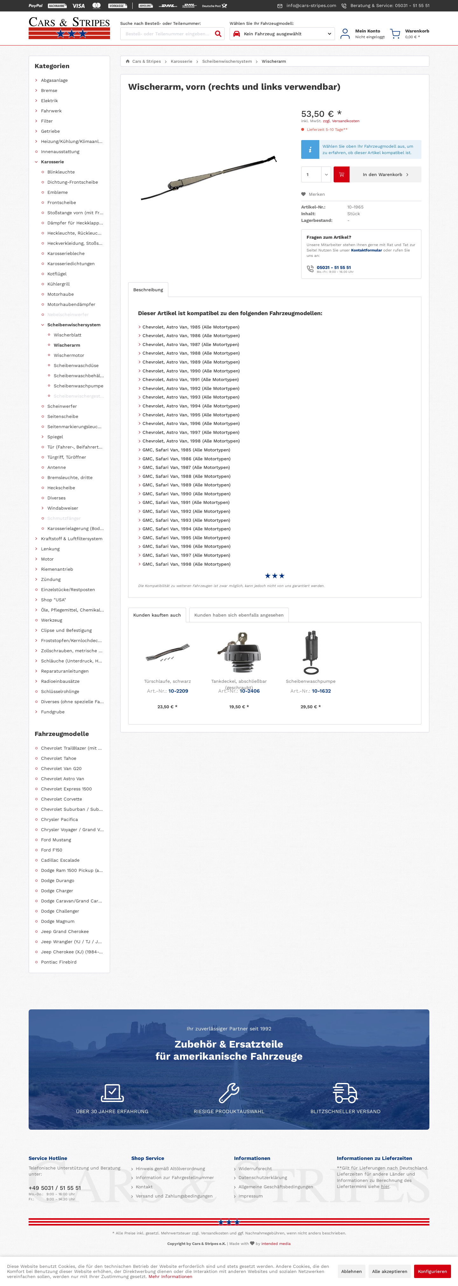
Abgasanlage (54, 80)
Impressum (250, 1195)
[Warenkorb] (409, 34)
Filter (47, 121)
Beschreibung (148, 289)
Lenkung (50, 548)
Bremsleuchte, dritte (70, 477)
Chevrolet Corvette (61, 799)
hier (385, 1186)
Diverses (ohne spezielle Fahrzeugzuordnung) (72, 701)
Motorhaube (60, 294)
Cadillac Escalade (60, 860)
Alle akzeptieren (389, 1271)
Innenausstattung (60, 151)
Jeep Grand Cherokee (65, 931)
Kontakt (143, 1186)
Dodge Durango (57, 880)
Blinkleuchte (61, 171)
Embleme (57, 192)
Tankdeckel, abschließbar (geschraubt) (239, 684)
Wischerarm (67, 345)
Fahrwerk (51, 110)
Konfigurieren (432, 1271)
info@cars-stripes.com (306, 6)
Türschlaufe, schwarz (167, 681)
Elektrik (49, 100)
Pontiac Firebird (59, 961)
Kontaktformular (366, 250)
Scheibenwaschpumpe (78, 385)
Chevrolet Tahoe (58, 758)
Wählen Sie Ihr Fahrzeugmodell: (262, 23)
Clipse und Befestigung (66, 630)
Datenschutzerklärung (262, 1177)
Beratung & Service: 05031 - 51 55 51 (385, 6)
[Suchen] (218, 33)
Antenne (56, 467)
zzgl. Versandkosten (341, 121)
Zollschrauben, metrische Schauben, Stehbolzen (72, 650)
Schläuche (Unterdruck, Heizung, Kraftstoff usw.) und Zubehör (72, 660)
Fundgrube (53, 711)
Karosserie (52, 161)
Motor (47, 559)
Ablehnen (351, 1271)
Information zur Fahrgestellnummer (174, 1177)
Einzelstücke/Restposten (68, 589)
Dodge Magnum (57, 921)
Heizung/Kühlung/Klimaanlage (72, 141)
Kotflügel (56, 273)
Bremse (49, 90)
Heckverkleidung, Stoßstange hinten (75, 243)
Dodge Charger (57, 890)
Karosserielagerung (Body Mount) (75, 528)
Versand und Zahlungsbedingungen (173, 1195)
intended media (276, 1243)
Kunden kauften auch (157, 615)
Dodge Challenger (60, 911)
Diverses (56, 497)
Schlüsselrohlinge (60, 691)
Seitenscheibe (62, 416)
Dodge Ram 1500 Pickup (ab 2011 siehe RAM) (72, 870)
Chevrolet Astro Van (62, 778)
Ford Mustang (56, 839)
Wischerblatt (67, 334)
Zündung (50, 579)
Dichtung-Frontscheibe (72, 182)
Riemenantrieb (57, 569)
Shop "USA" (53, 599)
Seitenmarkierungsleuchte (75, 426)
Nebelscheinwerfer (68, 314)
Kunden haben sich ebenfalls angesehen (239, 615)
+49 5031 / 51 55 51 (55, 1187)
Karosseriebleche (66, 253)
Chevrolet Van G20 (61, 768)
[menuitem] (362, 34)
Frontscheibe (61, 202)
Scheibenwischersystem (74, 324)
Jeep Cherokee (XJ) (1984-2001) (72, 951)
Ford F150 (51, 849)
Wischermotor (69, 355)
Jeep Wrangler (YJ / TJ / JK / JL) (72, 941)
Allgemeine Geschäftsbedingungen (275, 1186)
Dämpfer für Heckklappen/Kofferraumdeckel (75, 222)
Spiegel (55, 436)
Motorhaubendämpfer (71, 304)
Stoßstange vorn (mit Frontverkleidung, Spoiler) (75, 212)
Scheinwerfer (62, 406)
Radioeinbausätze (60, 681)
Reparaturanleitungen (65, 671)
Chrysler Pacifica (59, 819)
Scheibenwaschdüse (76, 365)
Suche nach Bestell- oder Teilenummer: (160, 23)
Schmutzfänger (64, 518)
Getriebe (50, 131)
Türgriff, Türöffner (66, 457)
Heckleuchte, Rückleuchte (75, 233)
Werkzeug (51, 620)
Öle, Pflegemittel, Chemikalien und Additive (72, 609)
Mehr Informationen (170, 1276)
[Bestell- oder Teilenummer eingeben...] (172, 33)
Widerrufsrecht (254, 1168)
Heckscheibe (61, 487)
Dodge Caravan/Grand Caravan (72, 900)
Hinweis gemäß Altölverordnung (169, 1168)
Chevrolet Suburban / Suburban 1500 (72, 809)
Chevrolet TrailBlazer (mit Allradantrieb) (72, 748)
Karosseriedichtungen (71, 263)
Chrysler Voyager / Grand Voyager (72, 829)
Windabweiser (62, 508)
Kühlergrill (58, 283)
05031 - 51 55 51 (334, 267)
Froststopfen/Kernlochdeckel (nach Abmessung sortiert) (72, 640)
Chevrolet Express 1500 (66, 788)
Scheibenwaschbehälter (79, 375)
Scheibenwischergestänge (79, 396)
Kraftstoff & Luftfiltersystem (71, 538)
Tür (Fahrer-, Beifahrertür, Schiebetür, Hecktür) (75, 446)
